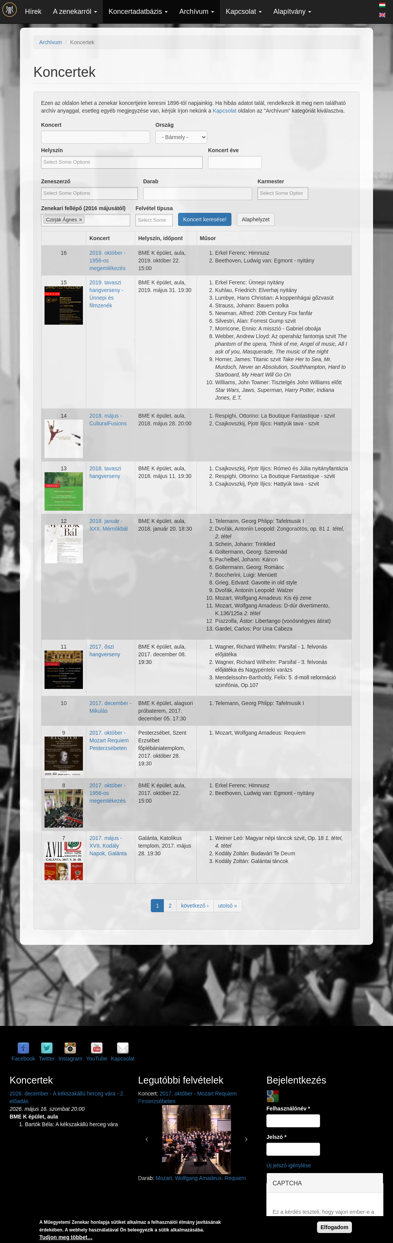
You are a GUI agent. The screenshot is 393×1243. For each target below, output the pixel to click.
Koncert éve (223, 150)
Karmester (271, 181)
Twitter (46, 1058)
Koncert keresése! (204, 219)
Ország (164, 125)
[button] (147, 1136)
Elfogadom (334, 1227)
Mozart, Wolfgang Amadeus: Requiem (201, 1178)
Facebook (23, 1058)
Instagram (70, 1058)
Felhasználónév (288, 1108)
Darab (151, 181)
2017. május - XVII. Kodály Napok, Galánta (108, 845)
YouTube (96, 1058)
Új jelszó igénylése (288, 1165)
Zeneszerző (55, 181)
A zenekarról (75, 11)
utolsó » (227, 906)
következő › (195, 906)
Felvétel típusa (154, 208)
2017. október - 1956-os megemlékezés (107, 793)
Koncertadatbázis (138, 11)
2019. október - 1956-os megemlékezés (107, 260)
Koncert (51, 125)
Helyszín (52, 150)
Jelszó (276, 1137)
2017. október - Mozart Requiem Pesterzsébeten (109, 740)
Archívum (196, 11)
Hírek (33, 11)
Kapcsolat (244, 11)
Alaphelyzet (255, 219)
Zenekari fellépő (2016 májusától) (83, 208)
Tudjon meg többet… (65, 1237)
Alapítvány (292, 11)
